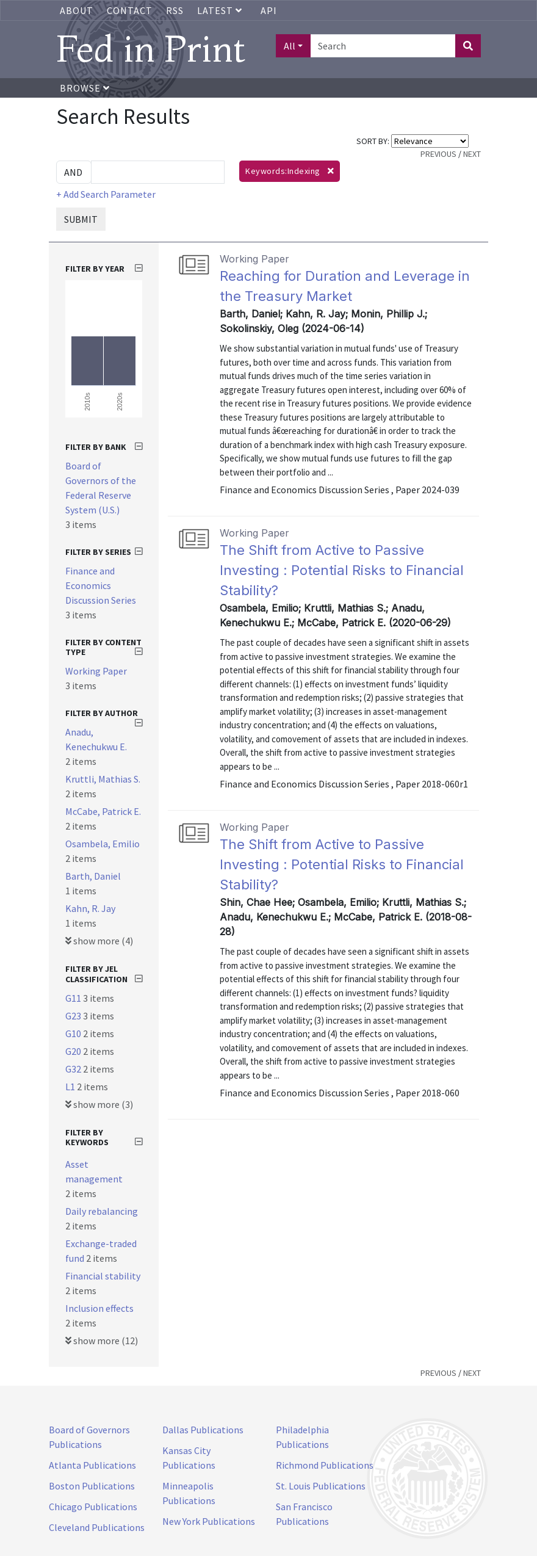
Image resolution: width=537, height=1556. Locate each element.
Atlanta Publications (92, 1465)
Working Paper (96, 671)
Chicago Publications (93, 1506)
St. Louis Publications (321, 1486)
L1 (71, 1086)
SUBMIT (81, 219)
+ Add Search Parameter (106, 194)
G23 (74, 1016)
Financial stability (102, 1276)
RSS (175, 10)
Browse (85, 88)
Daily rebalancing (101, 1211)
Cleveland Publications (97, 1527)
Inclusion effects (99, 1308)
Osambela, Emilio (102, 844)
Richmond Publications (324, 1465)
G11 (74, 998)
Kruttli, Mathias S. (102, 779)
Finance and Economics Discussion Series (100, 585)
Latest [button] (221, 10)
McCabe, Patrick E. (103, 811)
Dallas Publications (202, 1430)
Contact (130, 10)
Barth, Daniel (93, 876)
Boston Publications (92, 1486)
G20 (74, 1051)
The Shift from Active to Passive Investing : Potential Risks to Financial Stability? (342, 570)
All (289, 46)
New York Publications (208, 1521)
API (269, 10)
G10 (74, 1033)
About (76, 10)
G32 (74, 1069)
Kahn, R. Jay (90, 908)
